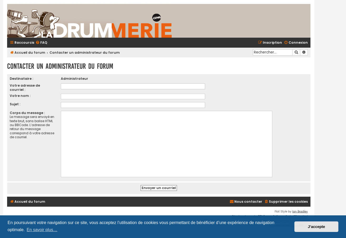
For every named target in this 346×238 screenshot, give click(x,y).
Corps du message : (27, 113)
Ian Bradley (300, 212)
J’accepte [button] (316, 227)
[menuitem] (41, 42)
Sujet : (15, 104)
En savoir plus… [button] (42, 229)
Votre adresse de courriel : (25, 87)
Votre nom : (20, 95)
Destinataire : (21, 78)
